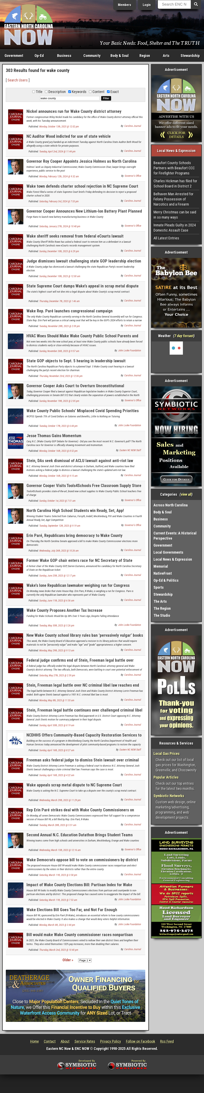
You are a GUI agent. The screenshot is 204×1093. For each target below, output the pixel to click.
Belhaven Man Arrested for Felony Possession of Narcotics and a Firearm (173, 199)
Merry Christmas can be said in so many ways (175, 214)
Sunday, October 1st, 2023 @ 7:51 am (57, 500)
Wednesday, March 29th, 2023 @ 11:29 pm (60, 800)
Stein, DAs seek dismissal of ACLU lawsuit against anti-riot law (79, 460)
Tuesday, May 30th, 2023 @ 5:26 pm (56, 625)
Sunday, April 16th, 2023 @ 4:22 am (56, 775)
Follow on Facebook (140, 1041)
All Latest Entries (166, 238)
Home (34, 1041)
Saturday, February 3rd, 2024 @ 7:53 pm (59, 201)
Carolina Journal (132, 126)
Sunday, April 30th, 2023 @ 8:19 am (56, 725)
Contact (50, 1041)
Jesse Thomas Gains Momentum (53, 435)
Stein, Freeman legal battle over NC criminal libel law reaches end (82, 685)
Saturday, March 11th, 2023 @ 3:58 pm (58, 875)
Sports (159, 587)
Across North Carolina (171, 505)
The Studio (162, 615)
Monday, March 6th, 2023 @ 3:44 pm (57, 925)
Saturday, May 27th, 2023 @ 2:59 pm (57, 675)
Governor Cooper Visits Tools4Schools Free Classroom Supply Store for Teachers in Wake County (83, 488)
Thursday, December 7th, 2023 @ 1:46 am (59, 301)
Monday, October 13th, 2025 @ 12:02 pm (59, 126)
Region (144, 55)
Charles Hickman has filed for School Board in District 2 (175, 183)
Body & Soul (119, 55)
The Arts (160, 601)
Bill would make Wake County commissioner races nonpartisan (79, 934)
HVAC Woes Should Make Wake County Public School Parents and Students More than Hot (82, 338)
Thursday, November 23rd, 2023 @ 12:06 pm (61, 376)
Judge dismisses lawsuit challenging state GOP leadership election (83, 261)
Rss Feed (167, 1041)
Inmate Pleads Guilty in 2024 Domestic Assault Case (175, 227)
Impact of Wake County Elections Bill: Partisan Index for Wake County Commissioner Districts (79, 887)
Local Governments (168, 552)
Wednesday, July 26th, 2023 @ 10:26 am (59, 550)
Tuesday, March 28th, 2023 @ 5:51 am (57, 825)
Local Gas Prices (167, 753)
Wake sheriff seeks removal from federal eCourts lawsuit (75, 236)
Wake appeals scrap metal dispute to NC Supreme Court (74, 784)
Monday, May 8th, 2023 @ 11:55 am (56, 700)
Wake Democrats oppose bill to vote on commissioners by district (82, 859)
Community (92, 55)
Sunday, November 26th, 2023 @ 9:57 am (59, 351)
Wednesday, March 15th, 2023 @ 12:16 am (60, 850)
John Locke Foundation (129, 350)
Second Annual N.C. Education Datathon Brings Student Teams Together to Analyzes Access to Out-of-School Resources (79, 837)
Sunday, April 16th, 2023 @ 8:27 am (56, 750)
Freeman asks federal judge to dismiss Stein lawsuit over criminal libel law (82, 762)
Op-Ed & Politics (166, 580)
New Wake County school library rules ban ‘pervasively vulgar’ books (84, 635)
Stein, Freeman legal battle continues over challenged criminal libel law (84, 712)
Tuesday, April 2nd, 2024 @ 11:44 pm (57, 151)
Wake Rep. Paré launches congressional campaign (69, 310)
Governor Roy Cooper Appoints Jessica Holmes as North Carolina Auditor (81, 163)
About (65, 1041)
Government (14, 55)
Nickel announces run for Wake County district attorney (73, 111)
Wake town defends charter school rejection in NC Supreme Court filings (82, 188)
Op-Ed (39, 55)
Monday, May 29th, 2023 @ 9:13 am (56, 650)
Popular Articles (166, 777)
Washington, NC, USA (176, 356)
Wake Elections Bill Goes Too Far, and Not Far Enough (71, 909)
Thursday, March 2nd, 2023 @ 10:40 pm (58, 949)
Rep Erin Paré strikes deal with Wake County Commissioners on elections (80, 812)
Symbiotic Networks (169, 796)
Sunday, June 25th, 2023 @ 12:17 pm (57, 575)
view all (186, 494)
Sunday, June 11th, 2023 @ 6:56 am (56, 600)
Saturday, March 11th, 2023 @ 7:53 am (58, 900)
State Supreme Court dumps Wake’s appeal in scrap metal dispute (82, 286)
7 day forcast (183, 336)
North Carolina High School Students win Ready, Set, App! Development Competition (75, 513)
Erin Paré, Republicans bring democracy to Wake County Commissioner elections (74, 538)
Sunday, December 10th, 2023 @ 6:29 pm (59, 251)
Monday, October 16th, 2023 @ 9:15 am (58, 475)
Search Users (17, 80)
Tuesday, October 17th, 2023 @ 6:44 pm (58, 426)
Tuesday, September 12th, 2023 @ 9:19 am (59, 525)
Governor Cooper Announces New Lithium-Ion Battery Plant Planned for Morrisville (84, 213)
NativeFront (163, 573)
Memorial (161, 566)
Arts (166, 55)
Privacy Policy (110, 1041)
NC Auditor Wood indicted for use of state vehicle (68, 136)
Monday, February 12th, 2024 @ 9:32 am (59, 176)
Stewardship (190, 55)
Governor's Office (133, 175)
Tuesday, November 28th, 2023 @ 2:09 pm (59, 326)
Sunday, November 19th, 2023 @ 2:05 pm (59, 401)
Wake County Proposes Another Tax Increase (64, 610)
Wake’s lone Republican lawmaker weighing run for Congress (78, 585)
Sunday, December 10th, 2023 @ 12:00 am (59, 276)
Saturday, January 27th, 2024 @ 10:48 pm (59, 226)
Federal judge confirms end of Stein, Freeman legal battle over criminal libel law (80, 662)
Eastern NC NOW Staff (130, 450)
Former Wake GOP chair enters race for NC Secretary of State (79, 560)
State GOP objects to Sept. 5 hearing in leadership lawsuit (76, 360)
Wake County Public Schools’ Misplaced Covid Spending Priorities (82, 410)
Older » (67, 960)
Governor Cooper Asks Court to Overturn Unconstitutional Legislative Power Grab (75, 388)
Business (64, 55)
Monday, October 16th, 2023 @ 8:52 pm (58, 450)
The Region (162, 608)
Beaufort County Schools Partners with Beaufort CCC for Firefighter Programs (174, 168)
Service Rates (84, 1041)
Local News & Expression (173, 559)
